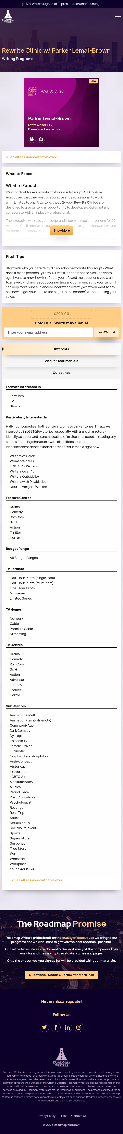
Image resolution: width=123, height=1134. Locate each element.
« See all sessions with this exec (31, 157)
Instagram (78, 1027)
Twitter (44, 1027)
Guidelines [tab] (61, 373)
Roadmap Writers (8, 16)
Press (63, 1116)
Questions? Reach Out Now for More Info (61, 975)
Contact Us (79, 1116)
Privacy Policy (46, 1116)
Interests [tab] (61, 349)
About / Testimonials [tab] (61, 361)
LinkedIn (67, 1027)
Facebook (56, 1027)
